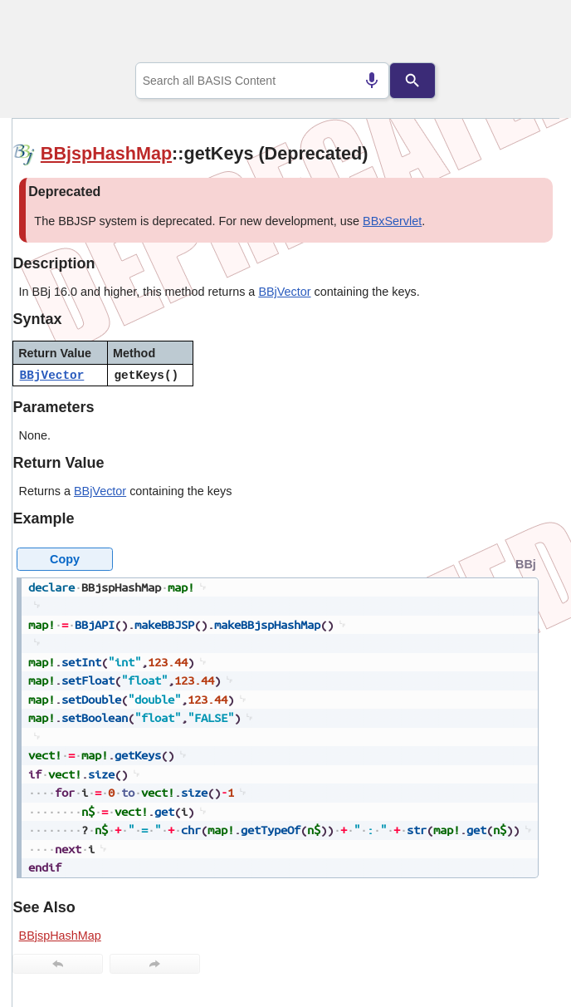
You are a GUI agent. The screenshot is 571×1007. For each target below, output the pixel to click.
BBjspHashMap (106, 153)
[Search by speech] (372, 80)
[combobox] (262, 80)
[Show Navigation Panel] (525, 34)
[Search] (413, 80)
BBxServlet (392, 221)
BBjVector (284, 291)
